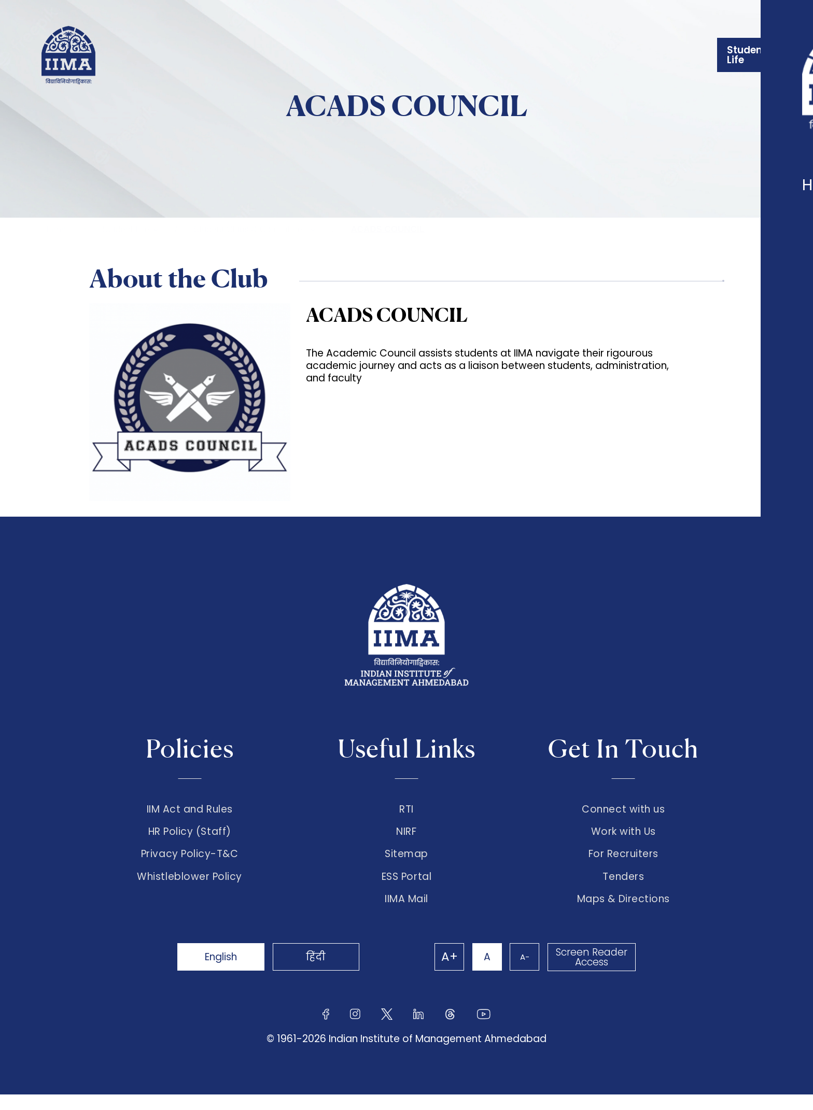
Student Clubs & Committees (249, 229)
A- (520, 972)
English (225, 972)
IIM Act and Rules (190, 809)
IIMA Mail (406, 914)
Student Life (125, 229)
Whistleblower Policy (189, 888)
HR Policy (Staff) (189, 836)
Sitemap (406, 862)
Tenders (623, 888)
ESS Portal (406, 888)
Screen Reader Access (590, 973)
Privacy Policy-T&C (190, 862)
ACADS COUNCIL (388, 229)
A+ (438, 972)
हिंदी (329, 972)
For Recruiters (623, 862)
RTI (406, 809)
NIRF (406, 836)
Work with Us (623, 836)
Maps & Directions (623, 914)
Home (54, 229)
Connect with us (623, 809)
